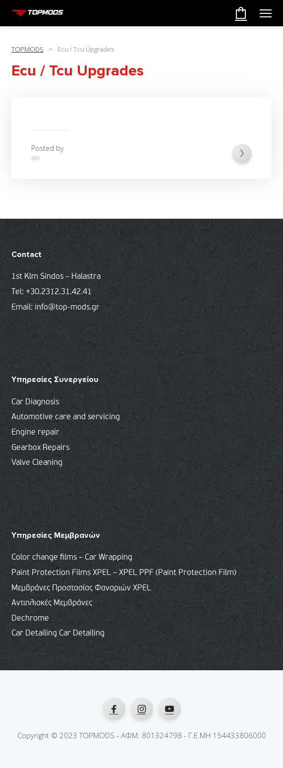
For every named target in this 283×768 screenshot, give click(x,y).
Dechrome (30, 619)
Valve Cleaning (36, 463)
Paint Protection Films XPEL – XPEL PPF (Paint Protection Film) (123, 573)
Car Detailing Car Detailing (58, 634)
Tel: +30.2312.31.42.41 (51, 292)
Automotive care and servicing (65, 417)
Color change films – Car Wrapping (71, 558)
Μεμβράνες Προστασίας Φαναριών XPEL (81, 588)
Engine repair (35, 433)
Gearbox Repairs (40, 448)
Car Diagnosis (35, 402)
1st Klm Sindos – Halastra (56, 277)
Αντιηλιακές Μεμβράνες (51, 603)
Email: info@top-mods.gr (55, 308)
